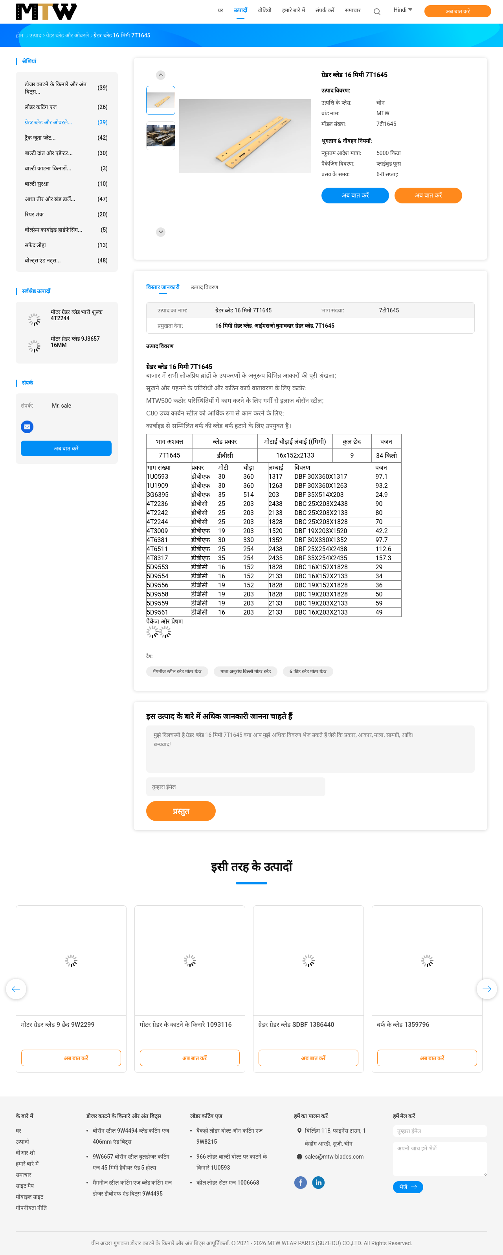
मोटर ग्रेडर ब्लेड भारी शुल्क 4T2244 (77, 315)
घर (18, 1131)
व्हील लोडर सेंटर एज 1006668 (227, 1182)
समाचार (23, 1175)
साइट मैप (25, 1186)
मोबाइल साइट (29, 1197)
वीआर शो (25, 1153)
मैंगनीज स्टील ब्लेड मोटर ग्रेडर (177, 671)
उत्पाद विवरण (204, 287)
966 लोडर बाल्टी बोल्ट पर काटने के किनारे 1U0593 (231, 1162)
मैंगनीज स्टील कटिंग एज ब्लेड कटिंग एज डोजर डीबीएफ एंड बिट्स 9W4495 (132, 1188)
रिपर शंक (66, 214)
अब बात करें (458, 11)
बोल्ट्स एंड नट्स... (66, 260)
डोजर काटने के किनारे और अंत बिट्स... (66, 88)
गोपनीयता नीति (31, 1208)
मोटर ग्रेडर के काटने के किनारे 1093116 (186, 1024)
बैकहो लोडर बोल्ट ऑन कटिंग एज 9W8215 (229, 1136)
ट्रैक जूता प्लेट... (66, 138)
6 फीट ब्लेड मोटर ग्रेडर (308, 671)
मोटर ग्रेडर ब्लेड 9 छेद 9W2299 (58, 1024)
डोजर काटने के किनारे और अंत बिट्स (123, 1116)
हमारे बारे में (27, 1164)
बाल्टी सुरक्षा (66, 184)
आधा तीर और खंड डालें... (66, 199)
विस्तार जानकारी (163, 287)
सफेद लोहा (66, 245)
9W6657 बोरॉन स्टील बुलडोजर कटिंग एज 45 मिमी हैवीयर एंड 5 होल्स (131, 1162)
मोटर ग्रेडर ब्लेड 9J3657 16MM (75, 342)
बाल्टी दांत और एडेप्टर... (66, 153)
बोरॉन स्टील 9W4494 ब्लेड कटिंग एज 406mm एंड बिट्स (131, 1136)
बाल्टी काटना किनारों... (66, 168)
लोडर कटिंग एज (66, 107)
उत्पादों (22, 1142)
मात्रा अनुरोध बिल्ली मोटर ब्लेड (245, 671)
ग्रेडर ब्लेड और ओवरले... (66, 122)
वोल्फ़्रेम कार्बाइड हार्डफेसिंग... (66, 230)
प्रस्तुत (181, 811)
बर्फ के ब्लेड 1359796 (403, 1024)
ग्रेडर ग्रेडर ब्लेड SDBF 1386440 (296, 1024)
